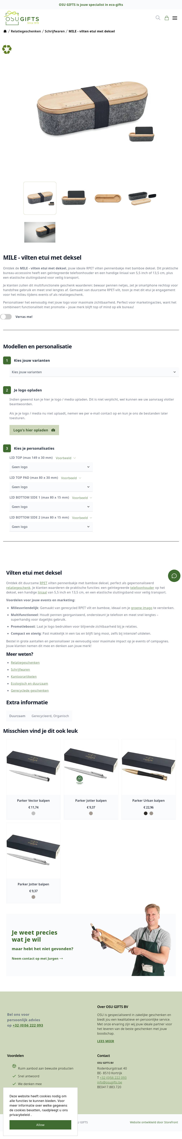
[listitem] (39, 199)
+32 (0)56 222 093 (28, 1033)
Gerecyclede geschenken (30, 691)
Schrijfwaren (20, 670)
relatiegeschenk (18, 588)
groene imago (141, 608)
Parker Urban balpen (149, 801)
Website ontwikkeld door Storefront (153, 1130)
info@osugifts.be (109, 1090)
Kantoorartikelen (24, 677)
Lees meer (105, 1049)
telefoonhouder (142, 588)
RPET (43, 583)
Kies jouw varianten (96, 373)
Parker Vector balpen (33, 801)
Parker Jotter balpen (91, 801)
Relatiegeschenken (25, 663)
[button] (174, 18)
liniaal (42, 592)
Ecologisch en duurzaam (29, 684)
